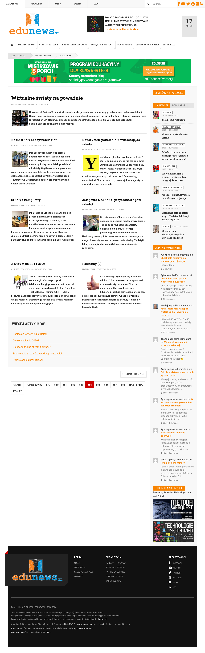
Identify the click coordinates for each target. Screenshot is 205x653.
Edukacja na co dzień (148, 46)
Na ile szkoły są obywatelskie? (34, 140)
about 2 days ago (169, 393)
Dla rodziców (125, 46)
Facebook (179, 4)
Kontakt (78, 576)
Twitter (188, 4)
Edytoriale (169, 45)
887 (114, 384)
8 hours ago (167, 269)
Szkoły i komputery (26, 200)
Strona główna (12, 45)
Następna (136, 384)
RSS (202, 4)
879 (48, 384)
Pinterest (193, 4)
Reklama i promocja (116, 563)
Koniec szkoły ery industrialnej (30, 333)
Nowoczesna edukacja (75, 46)
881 (64, 384)
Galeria (77, 4)
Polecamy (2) (91, 264)
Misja (77, 563)
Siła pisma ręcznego (173, 119)
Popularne (178, 105)
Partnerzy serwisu (115, 572)
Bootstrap (15, 628)
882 (73, 384)
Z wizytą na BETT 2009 (28, 264)
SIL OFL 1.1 (47, 632)
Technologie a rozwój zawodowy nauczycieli (37, 353)
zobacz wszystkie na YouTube (123, 29)
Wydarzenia (36, 4)
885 (98, 384)
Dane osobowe (113, 581)
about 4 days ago (170, 423)
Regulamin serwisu (115, 567)
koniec (17, 391)
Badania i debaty (27, 46)
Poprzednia (34, 384)
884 (89, 384)
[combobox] (161, 4)
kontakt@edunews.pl (97, 619)
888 (123, 384)
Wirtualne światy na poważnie (47, 98)
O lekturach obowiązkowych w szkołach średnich (173, 234)
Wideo (58, 4)
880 (56, 384)
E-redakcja (80, 567)
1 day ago (166, 362)
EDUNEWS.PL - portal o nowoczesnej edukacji (84, 624)
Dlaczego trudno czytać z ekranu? (32, 346)
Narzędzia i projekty (103, 46)
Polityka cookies (114, 576)
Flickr (198, 4)
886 (106, 384)
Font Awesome (18, 632)
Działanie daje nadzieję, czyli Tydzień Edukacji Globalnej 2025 (175, 216)
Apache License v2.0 (83, 628)
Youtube (183, 4)
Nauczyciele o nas (83, 572)
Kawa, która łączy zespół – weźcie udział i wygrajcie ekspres (175, 177)
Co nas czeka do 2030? (26, 340)
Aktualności (12, 4)
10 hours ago (168, 299)
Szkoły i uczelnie (49, 46)
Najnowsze (161, 105)
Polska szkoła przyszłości (28, 359)
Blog (96, 4)
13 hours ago (168, 332)
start (17, 384)
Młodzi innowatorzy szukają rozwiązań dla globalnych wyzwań (175, 156)
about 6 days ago (169, 453)
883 (81, 384)
